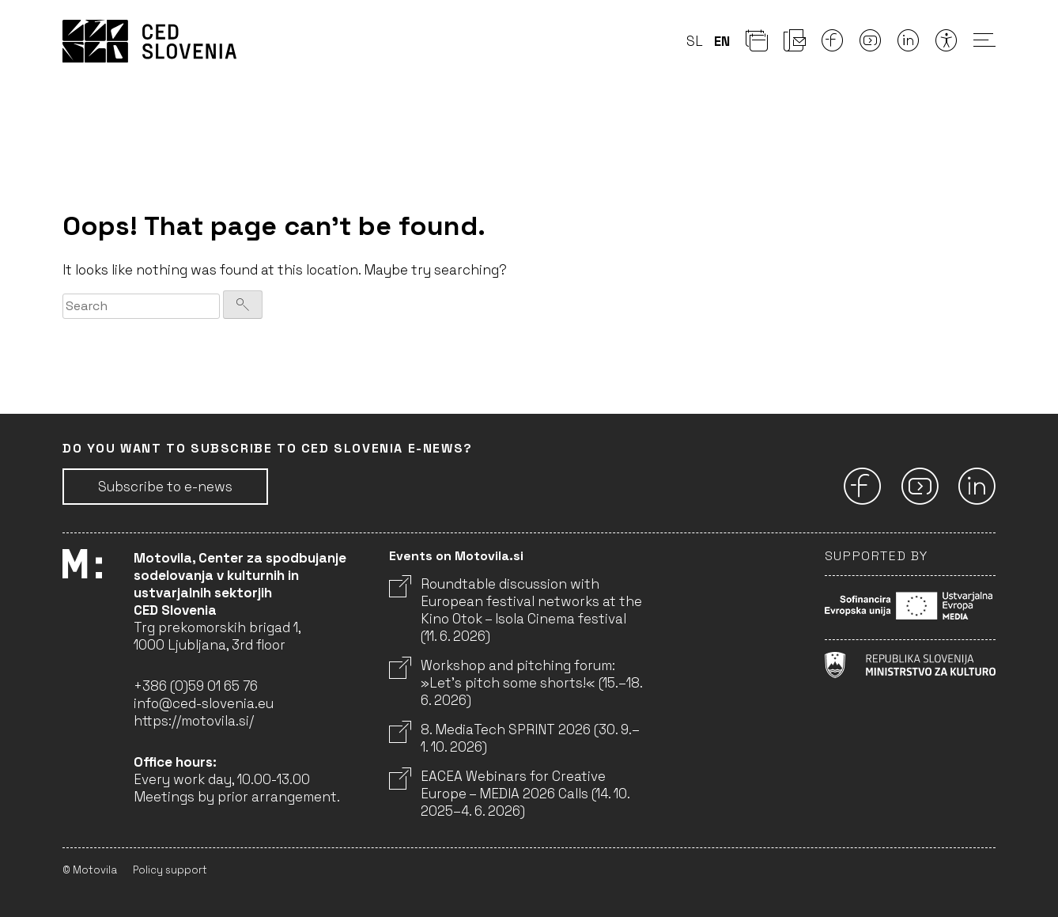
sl (694, 41)
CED (149, 41)
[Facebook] (833, 45)
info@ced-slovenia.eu (204, 703)
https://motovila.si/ (194, 720)
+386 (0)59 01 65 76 (196, 686)
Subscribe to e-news (165, 486)
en (722, 41)
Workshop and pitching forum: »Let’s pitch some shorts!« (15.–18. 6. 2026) (515, 683)
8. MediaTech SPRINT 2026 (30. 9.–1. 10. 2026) (514, 738)
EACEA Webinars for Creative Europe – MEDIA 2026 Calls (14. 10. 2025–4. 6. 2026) (509, 793)
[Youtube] (871, 45)
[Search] (243, 304)
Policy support (170, 870)
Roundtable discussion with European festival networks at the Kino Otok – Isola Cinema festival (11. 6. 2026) (515, 610)
